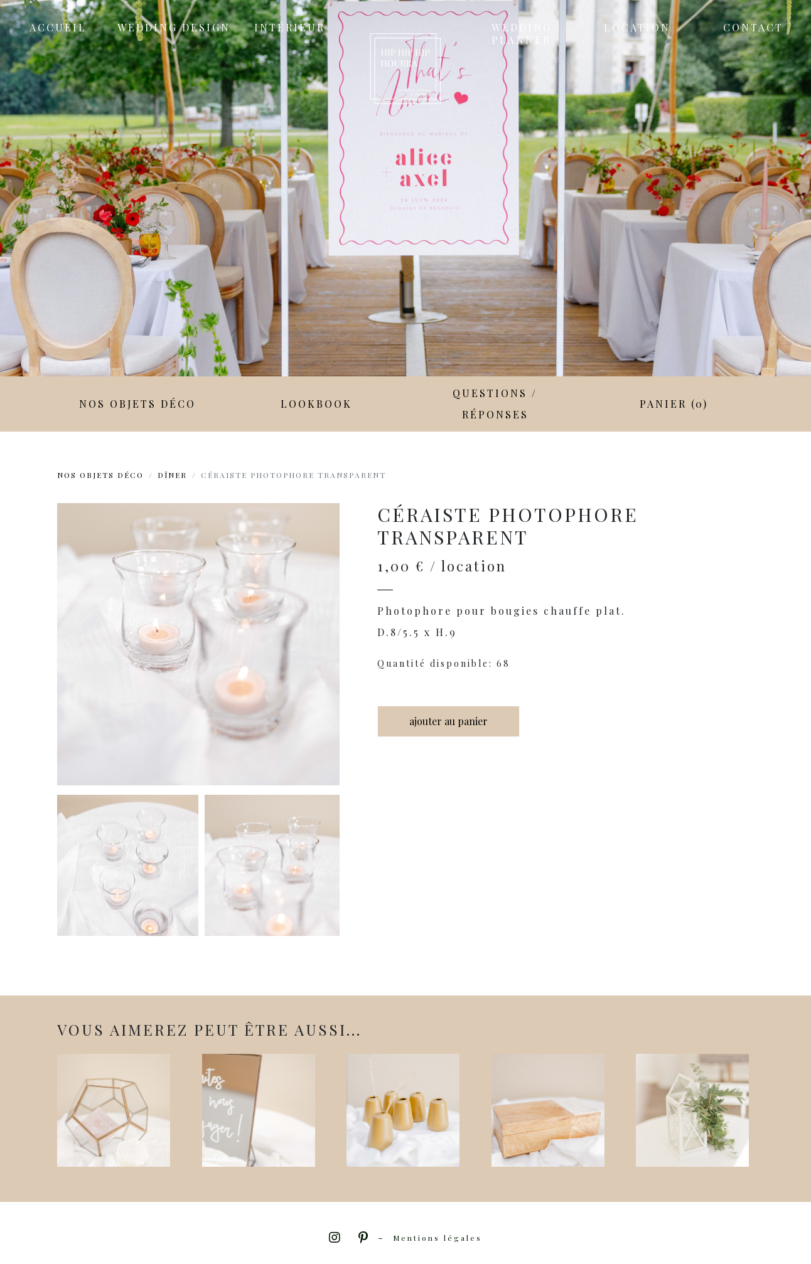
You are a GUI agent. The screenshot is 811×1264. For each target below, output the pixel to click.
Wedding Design (173, 27)
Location (637, 27)
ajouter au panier (448, 721)
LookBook (316, 403)
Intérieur (289, 27)
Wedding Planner (521, 33)
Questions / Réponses (495, 403)
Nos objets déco (137, 403)
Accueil (58, 27)
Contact (753, 27)
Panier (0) (674, 403)
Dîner (172, 475)
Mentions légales (437, 1238)
